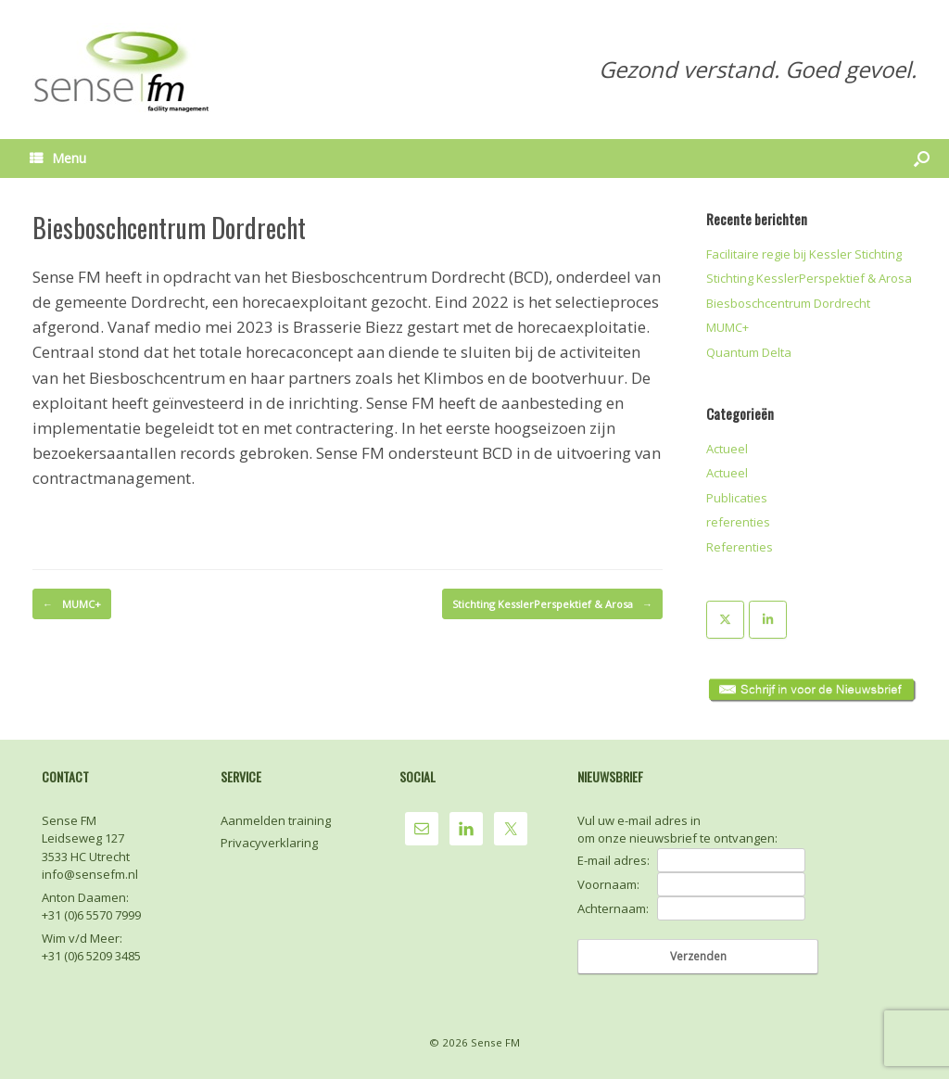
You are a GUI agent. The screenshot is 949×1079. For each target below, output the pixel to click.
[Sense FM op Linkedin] (768, 620)
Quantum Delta (748, 352)
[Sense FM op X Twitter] (725, 620)
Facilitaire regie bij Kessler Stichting (804, 254)
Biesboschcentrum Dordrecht (788, 303)
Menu (58, 158)
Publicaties (736, 497)
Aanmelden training (276, 820)
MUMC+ (72, 604)
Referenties (739, 547)
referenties (738, 522)
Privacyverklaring (269, 842)
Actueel (727, 448)
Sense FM (495, 1042)
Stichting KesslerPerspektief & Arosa (552, 604)
